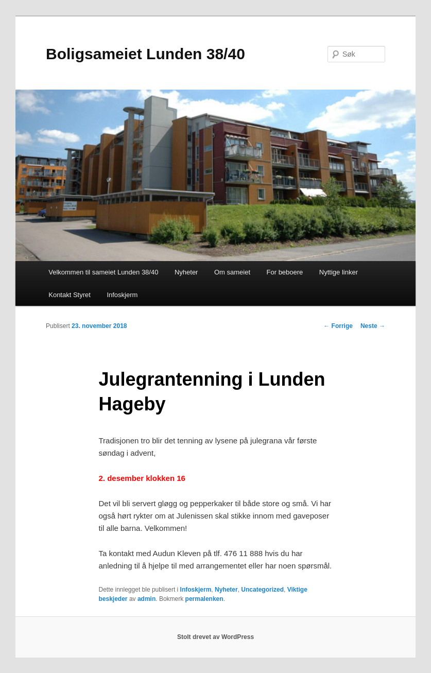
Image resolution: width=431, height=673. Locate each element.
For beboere (285, 272)
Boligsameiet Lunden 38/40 (145, 53)
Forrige (338, 326)
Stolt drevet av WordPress (215, 637)
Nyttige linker (338, 272)
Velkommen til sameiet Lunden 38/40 (103, 272)
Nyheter (186, 272)
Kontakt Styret (69, 295)
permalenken (204, 598)
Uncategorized (262, 589)
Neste (372, 326)
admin (146, 598)
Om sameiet (232, 272)
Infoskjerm (122, 295)
